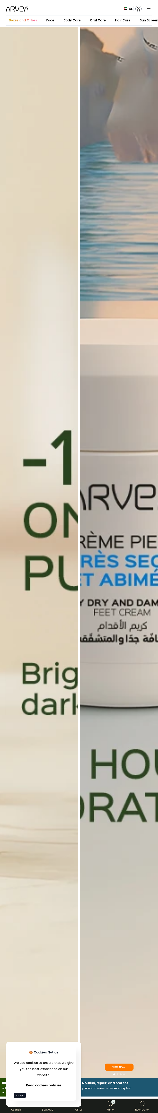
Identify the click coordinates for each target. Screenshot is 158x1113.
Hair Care (122, 20)
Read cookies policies (44, 1085)
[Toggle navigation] (147, 6)
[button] (114, 1074)
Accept (19, 1095)
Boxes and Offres (23, 20)
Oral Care (98, 20)
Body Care (72, 20)
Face (50, 20)
